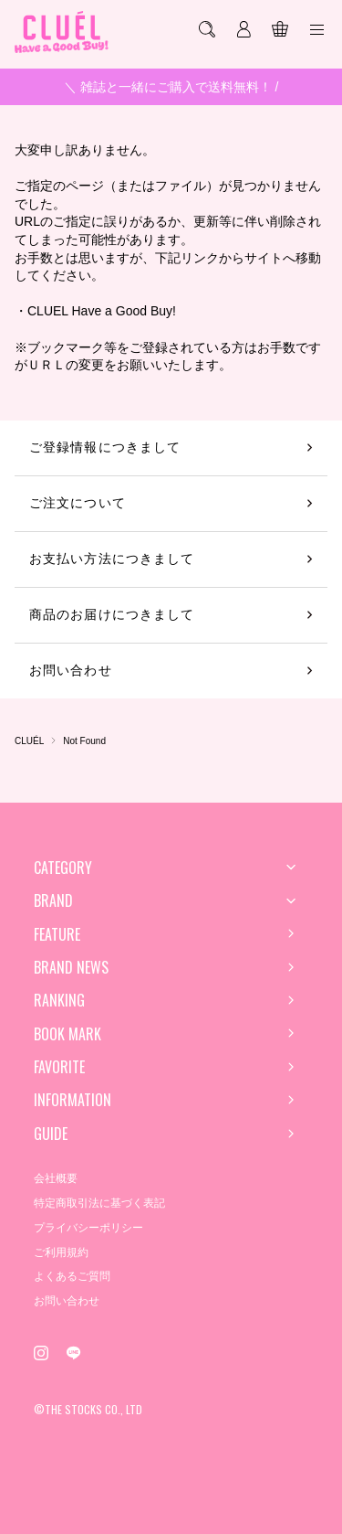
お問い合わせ (70, 670)
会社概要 (56, 1178)
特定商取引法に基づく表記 (99, 1203)
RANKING (59, 1000)
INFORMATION (72, 1100)
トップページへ (171, 393)
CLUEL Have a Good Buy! (101, 311)
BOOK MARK (67, 1034)
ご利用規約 (61, 1252)
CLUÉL (29, 741)
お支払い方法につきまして (111, 558)
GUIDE (50, 1134)
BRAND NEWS (71, 967)
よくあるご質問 (72, 1276)
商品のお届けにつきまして (111, 614)
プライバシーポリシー (88, 1227)
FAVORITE (59, 1067)
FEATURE (57, 934)
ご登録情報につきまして (105, 447)
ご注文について (77, 502)
